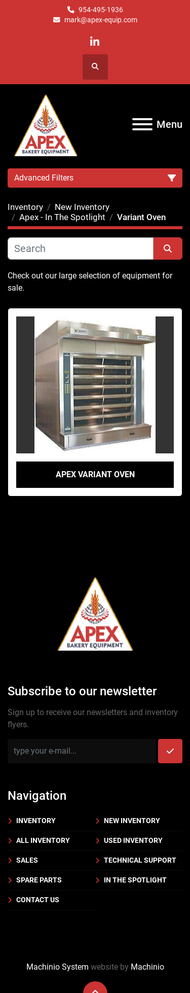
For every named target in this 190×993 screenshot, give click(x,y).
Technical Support (140, 860)
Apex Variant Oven (95, 474)
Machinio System (57, 967)
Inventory (36, 821)
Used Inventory (133, 840)
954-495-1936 (101, 10)
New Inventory (132, 821)
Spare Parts (39, 880)
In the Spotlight (135, 880)
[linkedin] (94, 41)
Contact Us (37, 900)
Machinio (147, 967)
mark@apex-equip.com (100, 20)
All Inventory (43, 840)
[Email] (82, 751)
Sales (27, 860)
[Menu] (142, 124)
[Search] (81, 248)
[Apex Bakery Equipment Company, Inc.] (95, 612)
